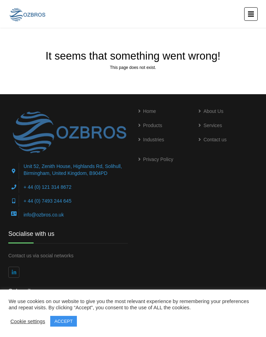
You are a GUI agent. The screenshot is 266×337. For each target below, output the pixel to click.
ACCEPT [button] (63, 321)
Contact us (215, 139)
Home (149, 111)
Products (152, 125)
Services (212, 125)
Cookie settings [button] (27, 321)
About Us (213, 111)
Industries (153, 139)
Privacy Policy (158, 159)
